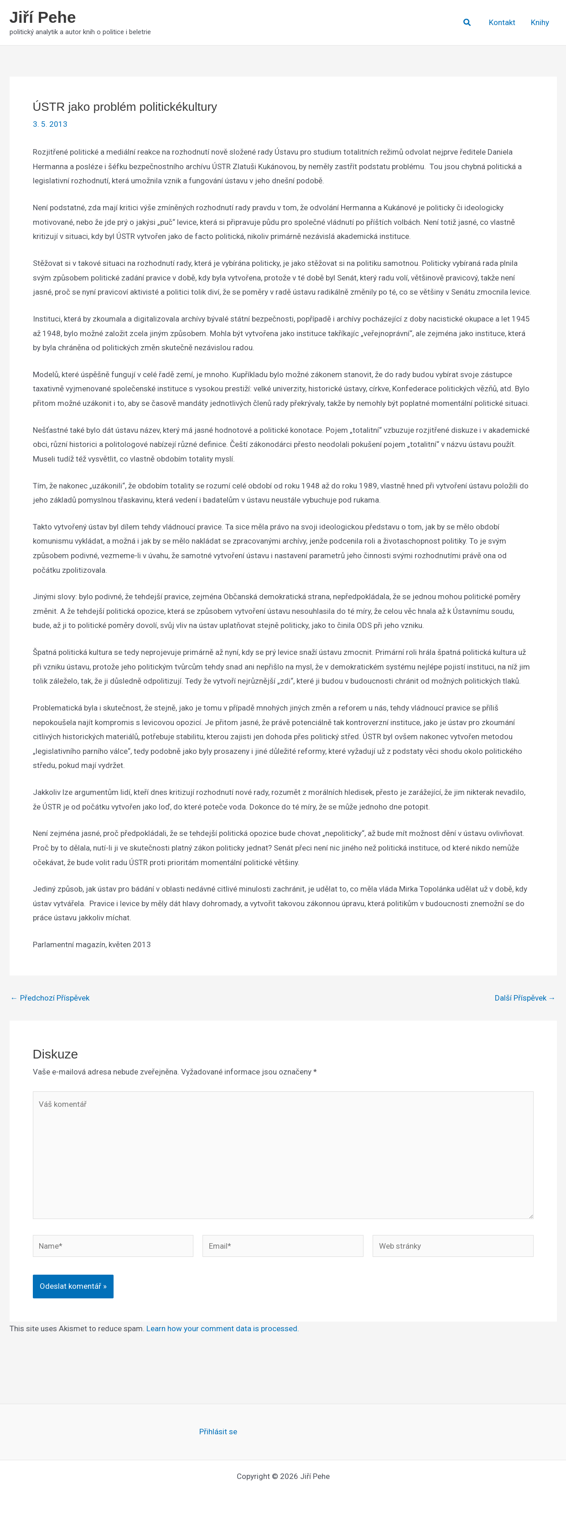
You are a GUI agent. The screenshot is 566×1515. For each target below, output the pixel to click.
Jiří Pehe (43, 17)
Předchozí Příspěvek (49, 998)
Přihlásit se (218, 1431)
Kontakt (502, 22)
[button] (467, 22)
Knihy (540, 22)
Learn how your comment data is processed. (222, 1328)
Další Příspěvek (525, 998)
